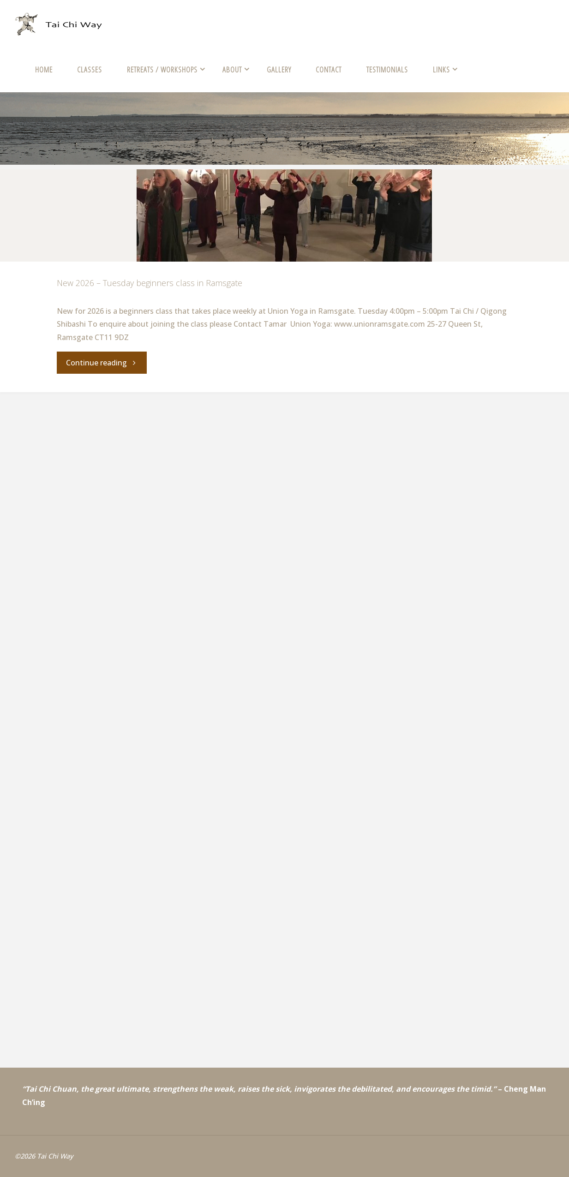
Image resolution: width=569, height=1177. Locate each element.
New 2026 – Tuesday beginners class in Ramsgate (149, 282)
